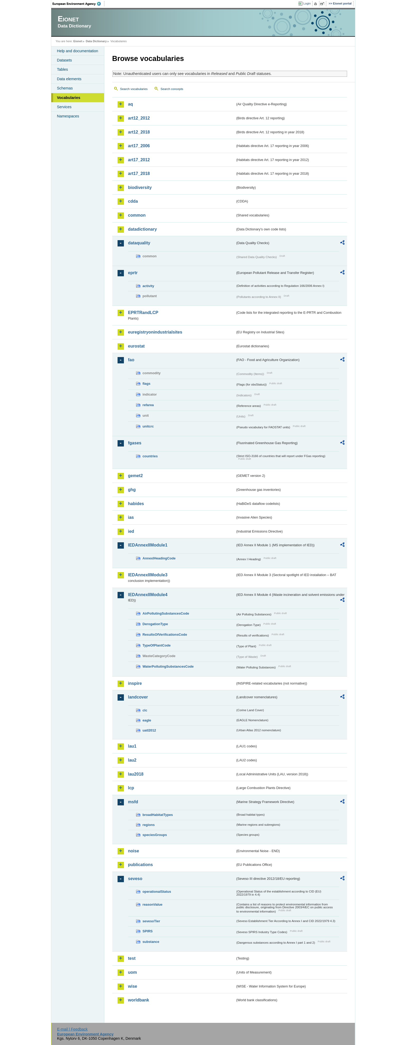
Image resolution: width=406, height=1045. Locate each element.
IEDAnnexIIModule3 (147, 575)
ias (131, 517)
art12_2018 (139, 132)
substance (151, 942)
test (132, 958)
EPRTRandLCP (143, 312)
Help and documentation (77, 51)
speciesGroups (155, 835)
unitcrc (148, 426)
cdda (133, 201)
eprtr (133, 272)
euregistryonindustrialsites (155, 332)
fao (131, 360)
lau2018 (136, 774)
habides (136, 503)
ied (131, 531)
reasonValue (152, 904)
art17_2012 (139, 160)
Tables (62, 69)
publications (140, 864)
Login (307, 3)
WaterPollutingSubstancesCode (168, 666)
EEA (78, 3)
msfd (133, 802)
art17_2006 (139, 146)
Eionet (77, 41)
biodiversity (140, 187)
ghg (132, 489)
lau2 (132, 760)
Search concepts (172, 89)
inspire (135, 683)
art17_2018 (139, 173)
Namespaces (68, 116)
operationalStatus (157, 892)
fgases (135, 443)
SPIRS (148, 931)
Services (64, 107)
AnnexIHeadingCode (159, 558)
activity (148, 286)
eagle (147, 720)
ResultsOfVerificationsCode (165, 634)
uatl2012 (149, 730)
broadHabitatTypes (158, 815)
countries (150, 456)
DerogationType (155, 624)
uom (132, 972)
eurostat (136, 346)
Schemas (65, 88)
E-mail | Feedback (72, 1029)
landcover (138, 697)
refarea (148, 405)
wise (132, 986)
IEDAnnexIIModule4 (147, 594)
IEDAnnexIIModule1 (147, 545)
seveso (135, 878)
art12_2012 (139, 118)
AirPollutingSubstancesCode (166, 613)
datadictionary (142, 229)
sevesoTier (151, 921)
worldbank (138, 1000)
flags (147, 384)
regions (149, 825)
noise (133, 851)
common (137, 215)
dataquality (139, 243)
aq (130, 104)
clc (145, 710)
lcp (131, 788)
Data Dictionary (96, 41)
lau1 (132, 746)
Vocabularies (69, 98)
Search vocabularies (134, 89)
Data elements (69, 79)
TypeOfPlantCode (157, 645)
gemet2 (135, 475)
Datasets (64, 60)
